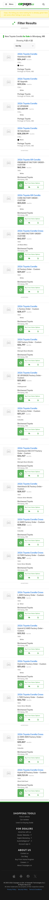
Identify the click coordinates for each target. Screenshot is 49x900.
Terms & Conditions (35, 889)
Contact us (25, 853)
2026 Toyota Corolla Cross (30, 231)
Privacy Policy (11, 889)
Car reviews (24, 820)
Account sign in (24, 844)
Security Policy (23, 889)
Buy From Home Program (24, 859)
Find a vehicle (24, 817)
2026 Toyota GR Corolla (29, 159)
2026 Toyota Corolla (27, 54)
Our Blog (24, 856)
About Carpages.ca (24, 865)
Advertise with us (24, 832)
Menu (9, 4)
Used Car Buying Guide (24, 823)
